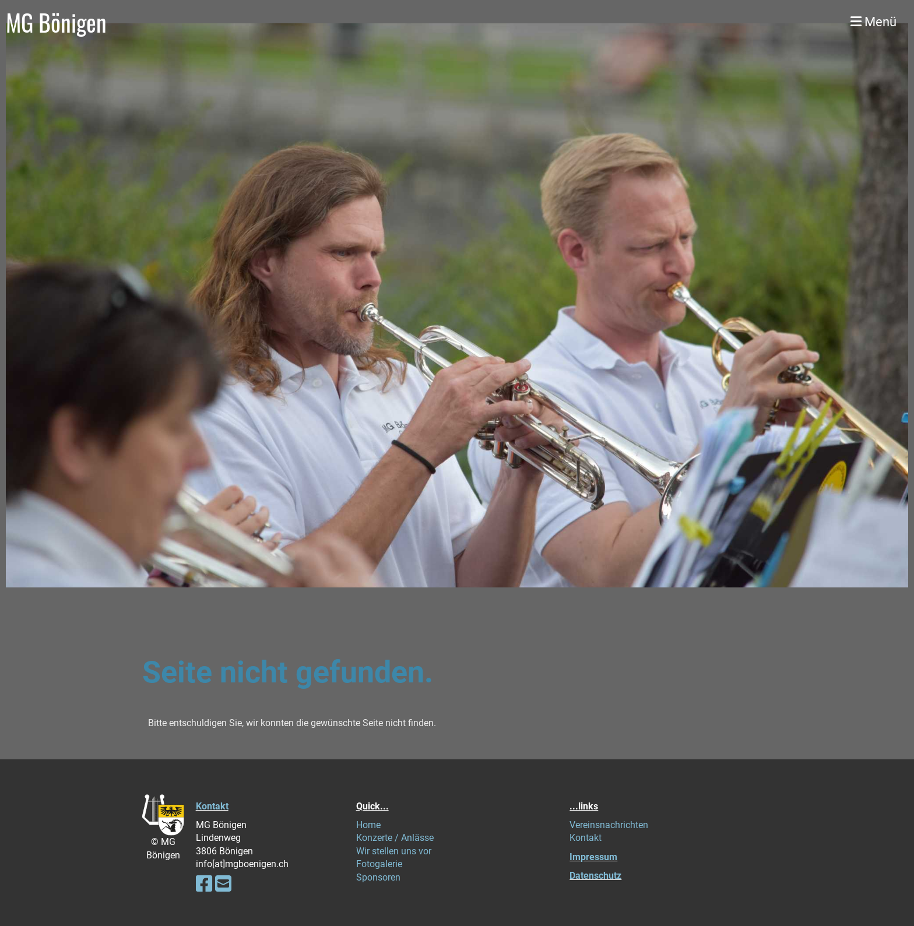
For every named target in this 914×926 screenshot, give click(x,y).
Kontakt (212, 806)
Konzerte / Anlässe (395, 837)
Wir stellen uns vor (393, 851)
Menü (873, 22)
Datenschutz (595, 875)
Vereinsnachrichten (609, 824)
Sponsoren (378, 877)
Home (368, 824)
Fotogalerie (379, 863)
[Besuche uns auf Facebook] (204, 884)
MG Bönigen (56, 22)
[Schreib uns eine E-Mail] (223, 884)
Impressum (593, 856)
